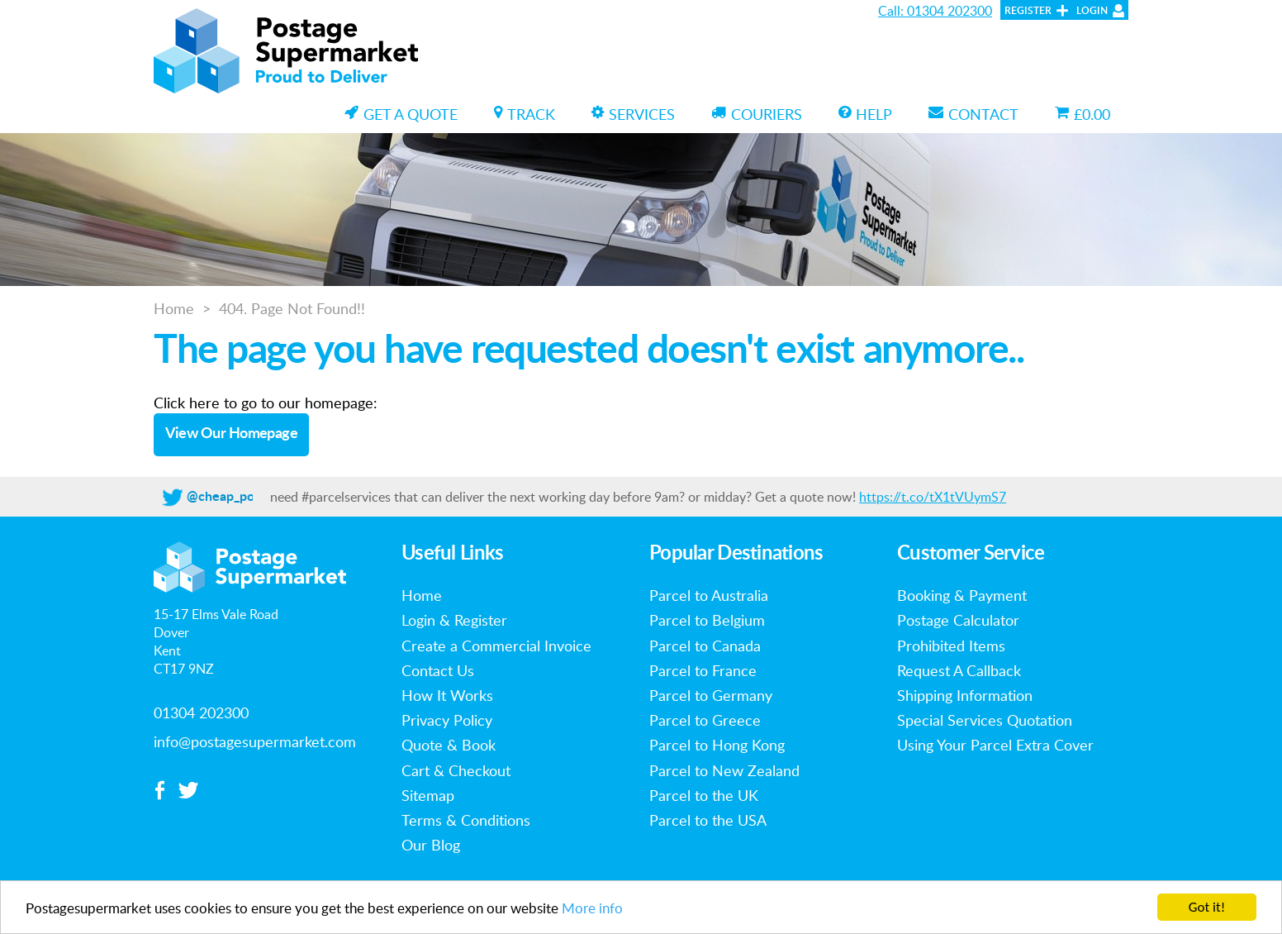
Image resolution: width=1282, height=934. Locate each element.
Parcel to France (703, 670)
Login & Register (454, 620)
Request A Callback (959, 670)
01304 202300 (201, 712)
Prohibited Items (951, 645)
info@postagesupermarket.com (255, 741)
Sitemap (427, 795)
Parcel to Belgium (707, 620)
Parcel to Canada (705, 645)
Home (174, 308)
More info (592, 908)
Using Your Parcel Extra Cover (995, 745)
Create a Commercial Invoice (496, 645)
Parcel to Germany (710, 695)
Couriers (756, 114)
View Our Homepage (231, 433)
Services (633, 114)
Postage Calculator (958, 620)
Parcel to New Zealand (724, 770)
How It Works (447, 695)
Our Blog (430, 845)
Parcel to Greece (705, 720)
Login (1092, 11)
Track (524, 114)
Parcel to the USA (708, 820)
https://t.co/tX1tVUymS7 (932, 497)
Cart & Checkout (455, 770)
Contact (973, 114)
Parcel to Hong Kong (717, 745)
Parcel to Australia (708, 595)
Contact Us (437, 670)
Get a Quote (401, 114)
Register (1028, 11)
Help (865, 114)
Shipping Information (965, 695)
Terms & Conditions (465, 820)
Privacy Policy (446, 720)
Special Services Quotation (984, 720)
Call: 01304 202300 (935, 11)
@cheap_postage (236, 496)
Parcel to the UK (703, 795)
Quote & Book (448, 745)
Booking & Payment (962, 595)
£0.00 (1082, 114)
